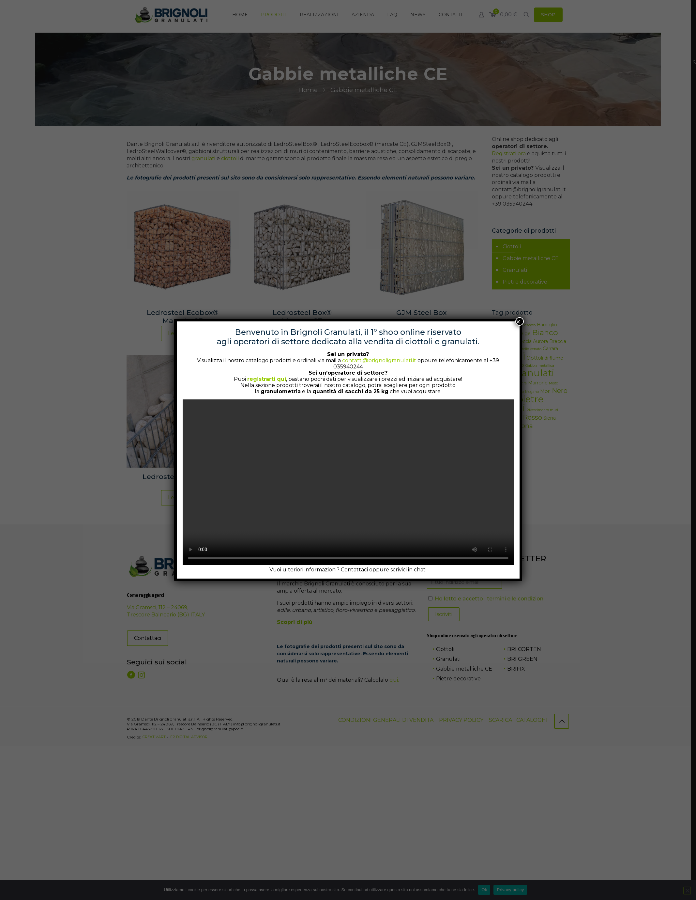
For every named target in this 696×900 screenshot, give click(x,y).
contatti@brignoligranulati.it (379, 360)
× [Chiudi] (518, 321)
